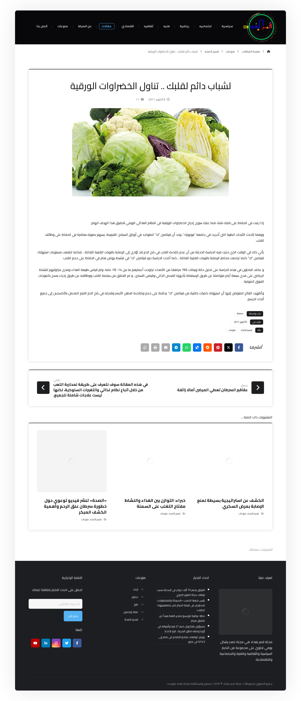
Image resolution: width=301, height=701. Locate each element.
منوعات (232, 330)
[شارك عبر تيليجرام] (176, 347)
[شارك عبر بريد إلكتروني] (166, 347)
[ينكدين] (45, 643)
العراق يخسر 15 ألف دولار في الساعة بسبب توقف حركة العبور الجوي (181, 592)
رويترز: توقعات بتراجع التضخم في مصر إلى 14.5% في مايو (182, 639)
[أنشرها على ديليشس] (197, 347)
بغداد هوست (175, 683)
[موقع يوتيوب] (35, 643)
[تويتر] (66, 643)
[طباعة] (155, 347)
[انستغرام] (56, 643)
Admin (240, 313)
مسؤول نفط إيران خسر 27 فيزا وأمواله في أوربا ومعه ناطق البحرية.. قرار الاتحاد (181, 629)
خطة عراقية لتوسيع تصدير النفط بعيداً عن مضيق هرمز (182, 618)
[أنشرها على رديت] (207, 347)
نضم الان (73, 616)
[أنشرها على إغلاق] (228, 347)
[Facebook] (77, 643)
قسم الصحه (246, 330)
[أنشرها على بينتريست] (218, 347)
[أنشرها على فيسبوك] (239, 347)
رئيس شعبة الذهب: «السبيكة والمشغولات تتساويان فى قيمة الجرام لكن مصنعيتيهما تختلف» (181, 605)
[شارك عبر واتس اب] (186, 347)
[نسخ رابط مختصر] (145, 347)
